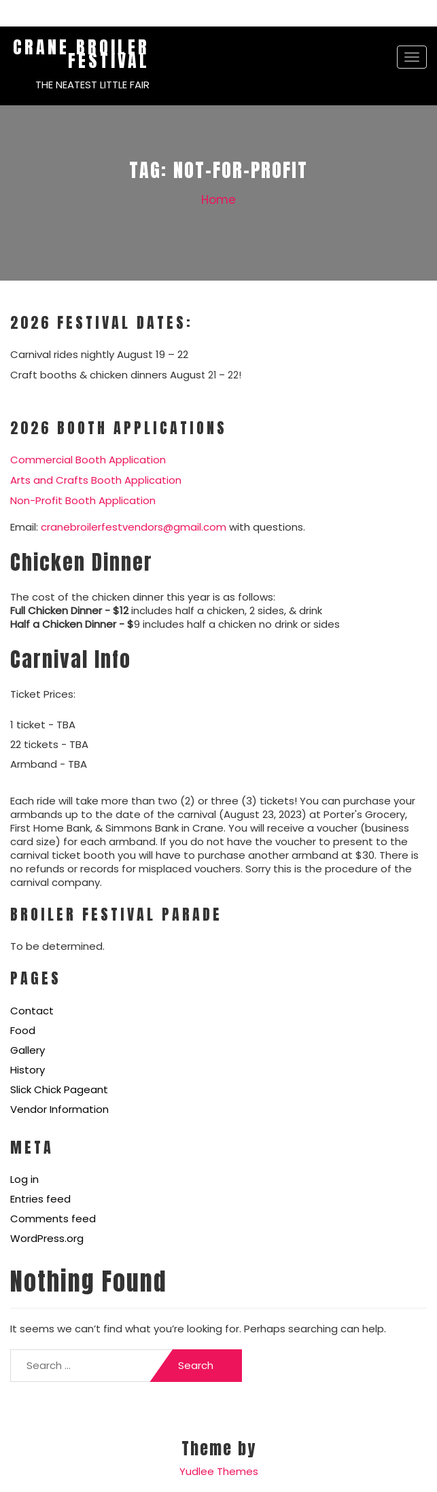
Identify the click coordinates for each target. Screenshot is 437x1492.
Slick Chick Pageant (59, 1089)
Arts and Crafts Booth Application (95, 480)
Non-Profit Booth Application (83, 500)
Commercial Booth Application (88, 459)
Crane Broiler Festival (81, 53)
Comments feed (53, 1218)
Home (218, 200)
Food (22, 1030)
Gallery (27, 1050)
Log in (24, 1179)
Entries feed (40, 1199)
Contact (32, 1010)
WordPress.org (47, 1238)
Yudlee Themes (218, 1471)
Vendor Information (59, 1109)
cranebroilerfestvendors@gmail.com (133, 527)
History (27, 1070)
